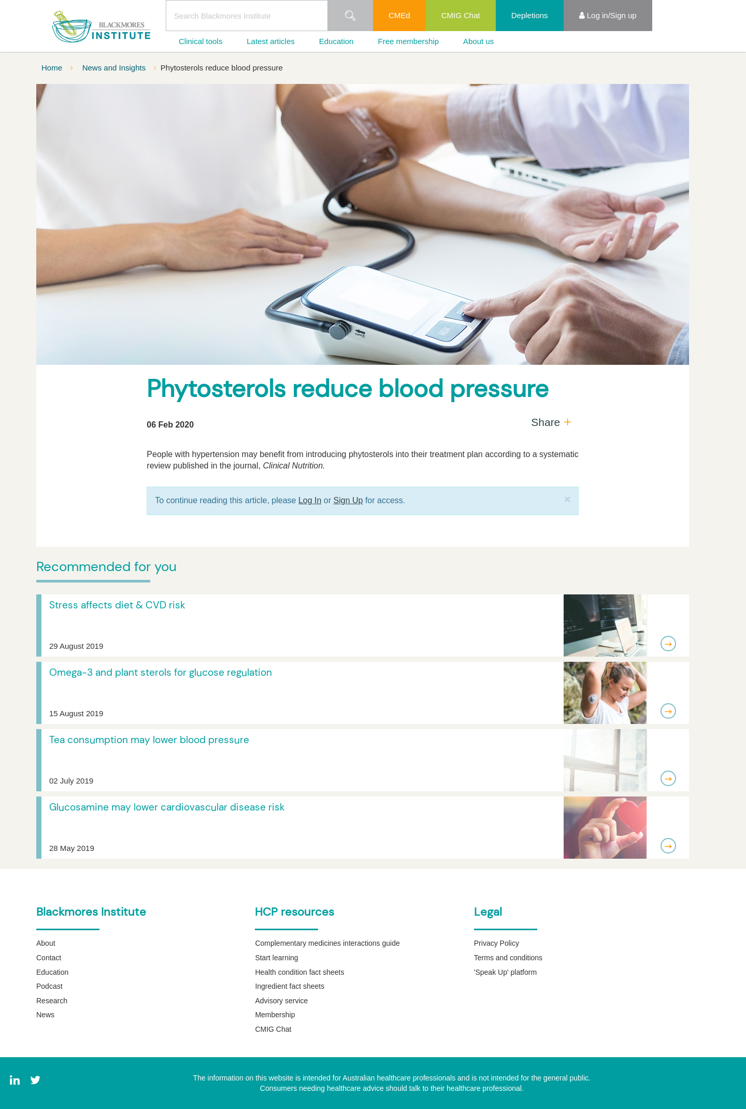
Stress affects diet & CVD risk (117, 605)
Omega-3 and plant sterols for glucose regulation (160, 672)
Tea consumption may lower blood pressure (149, 739)
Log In (309, 500)
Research (51, 1001)
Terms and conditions (508, 958)
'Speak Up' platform (505, 972)
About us (478, 41)
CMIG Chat (460, 15)
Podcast (49, 986)
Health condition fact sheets (299, 972)
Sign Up (348, 500)
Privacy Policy (496, 943)
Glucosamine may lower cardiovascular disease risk (167, 807)
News (45, 1015)
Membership (275, 1015)
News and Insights (115, 67)
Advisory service (281, 1001)
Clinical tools (200, 41)
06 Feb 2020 (170, 424)
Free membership (408, 41)
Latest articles (271, 41)
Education (336, 41)
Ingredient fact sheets (289, 986)
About (45, 943)
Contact (48, 958)
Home (52, 67)
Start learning (276, 958)
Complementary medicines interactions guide (327, 943)
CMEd (399, 15)
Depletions (529, 15)
